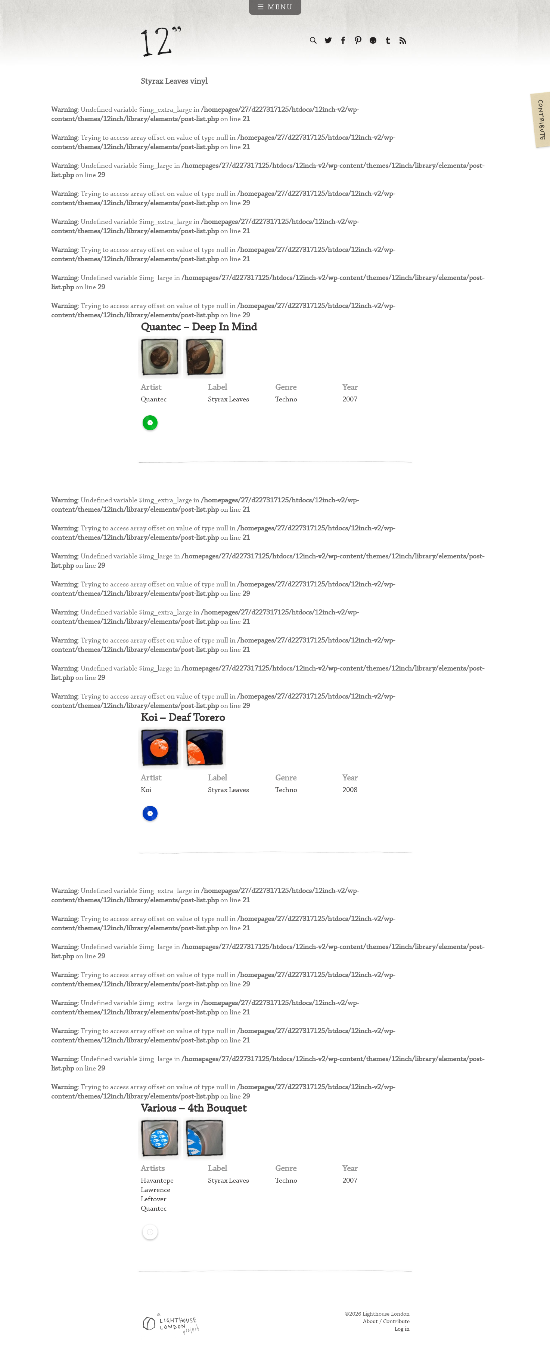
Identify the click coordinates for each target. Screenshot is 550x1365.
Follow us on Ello (373, 40)
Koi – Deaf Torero (184, 719)
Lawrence (155, 1193)
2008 (349, 792)
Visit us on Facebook (343, 40)
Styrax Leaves (228, 401)
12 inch (161, 41)
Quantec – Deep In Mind (201, 328)
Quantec (154, 401)
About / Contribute (386, 1324)
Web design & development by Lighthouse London (174, 1328)
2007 (349, 401)
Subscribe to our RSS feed (402, 40)
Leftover (154, 1202)
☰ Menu (275, 7)
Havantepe (157, 1183)
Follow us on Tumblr (388, 40)
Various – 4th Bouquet (195, 1111)
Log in (402, 1332)
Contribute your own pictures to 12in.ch (539, 120)
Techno (286, 401)
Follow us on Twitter (328, 40)
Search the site (313, 40)
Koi (146, 792)
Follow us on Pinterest (358, 40)
